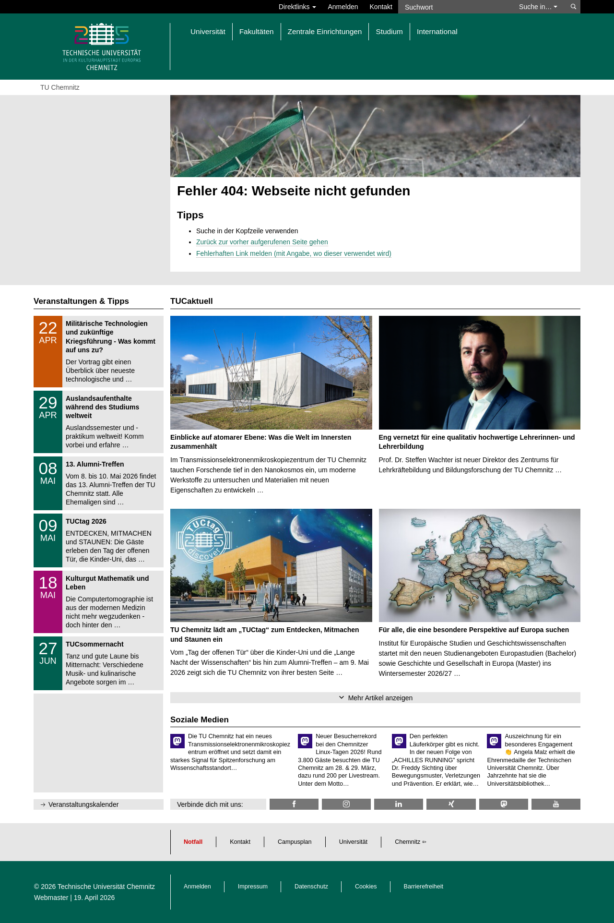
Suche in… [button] (538, 7)
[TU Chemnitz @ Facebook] (294, 804)
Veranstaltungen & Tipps (81, 301)
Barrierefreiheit (424, 886)
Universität (353, 842)
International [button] (437, 31)
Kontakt (381, 7)
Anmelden (343, 7)
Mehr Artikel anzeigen (380, 698)
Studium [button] (389, 31)
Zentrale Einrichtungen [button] (325, 31)
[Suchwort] (453, 6)
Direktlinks (297, 7)
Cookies (366, 886)
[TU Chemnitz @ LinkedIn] (398, 804)
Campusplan (295, 842)
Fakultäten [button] (256, 31)
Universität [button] (207, 31)
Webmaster (51, 897)
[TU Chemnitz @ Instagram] (346, 804)
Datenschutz (311, 886)
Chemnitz (407, 842)
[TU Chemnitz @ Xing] (450, 804)
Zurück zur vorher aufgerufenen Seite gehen (262, 242)
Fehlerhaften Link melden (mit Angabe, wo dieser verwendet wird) (293, 253)
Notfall (193, 842)
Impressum (253, 886)
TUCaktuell (191, 301)
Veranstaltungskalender (83, 804)
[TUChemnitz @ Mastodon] (503, 804)
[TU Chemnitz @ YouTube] (555, 804)
